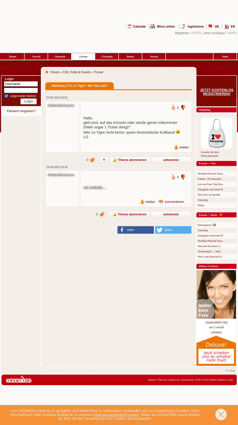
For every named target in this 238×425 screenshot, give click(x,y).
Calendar (139, 26)
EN (233, 26)
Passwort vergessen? (21, 111)
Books (130, 56)
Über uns (162, 379)
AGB (198, 379)
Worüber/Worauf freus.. (211, 173)
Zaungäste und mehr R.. (211, 189)
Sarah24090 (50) (216, 322)
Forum (83, 56)
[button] (135, 230)
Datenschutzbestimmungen (116, 414)
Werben (213, 379)
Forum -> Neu (207, 163)
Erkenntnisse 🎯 (207, 224)
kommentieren (174, 202)
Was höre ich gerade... (210, 194)
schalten (216, 332)
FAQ (204, 379)
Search (36, 56)
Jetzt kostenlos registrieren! (216, 92)
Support (152, 379)
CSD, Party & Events (76, 72)
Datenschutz (187, 379)
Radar (201, 205)
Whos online (166, 26)
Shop (225, 56)
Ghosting (203, 199)
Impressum (174, 379)
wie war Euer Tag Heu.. (211, 184)
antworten (171, 160)
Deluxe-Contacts (208, 266)
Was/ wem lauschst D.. (210, 256)
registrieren (195, 26)
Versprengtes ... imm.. (210, 251)
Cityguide (107, 56)
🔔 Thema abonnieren (130, 160)
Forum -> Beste (208, 214)
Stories (154, 56)
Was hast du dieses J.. (209, 245)
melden (184, 147)
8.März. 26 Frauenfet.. (210, 178)
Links (230, 379)
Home (12, 56)
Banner (222, 379)
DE (217, 26)
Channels (59, 56)
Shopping (204, 109)
